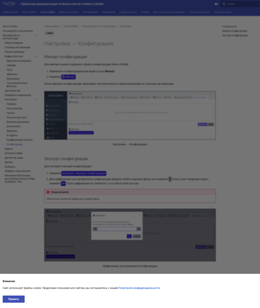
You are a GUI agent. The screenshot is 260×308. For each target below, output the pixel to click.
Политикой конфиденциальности (139, 288)
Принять (13, 299)
